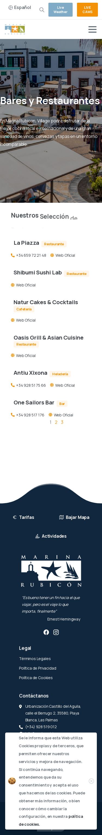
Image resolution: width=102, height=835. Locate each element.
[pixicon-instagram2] (56, 632)
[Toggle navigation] (92, 29)
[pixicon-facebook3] (46, 632)
